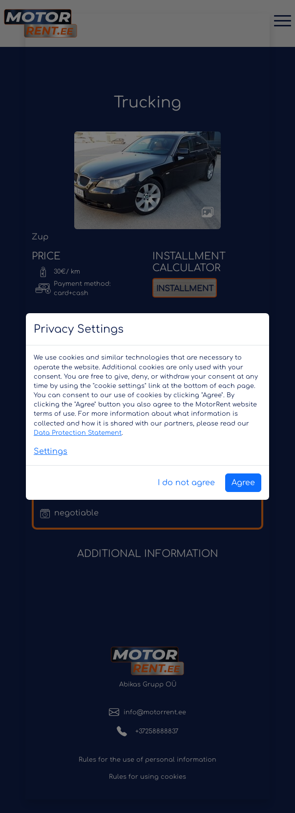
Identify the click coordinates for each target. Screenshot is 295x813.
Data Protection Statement (78, 432)
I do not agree (186, 482)
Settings (50, 451)
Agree (243, 482)
